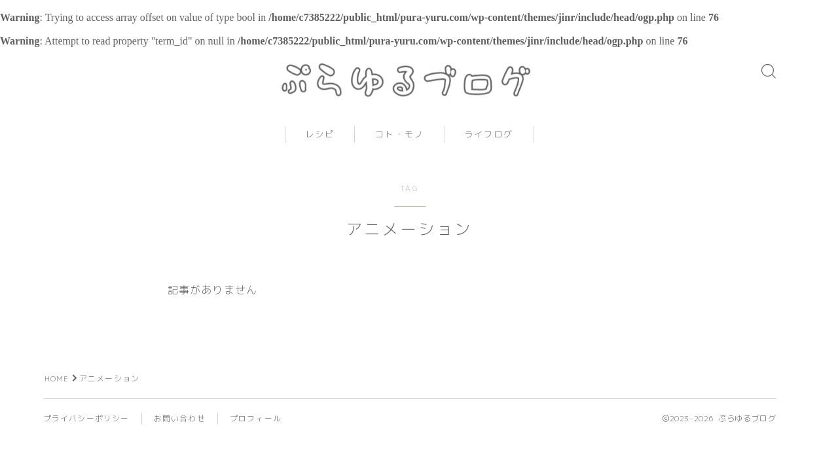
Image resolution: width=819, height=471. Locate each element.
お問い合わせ (180, 428)
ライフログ (489, 144)
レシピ (320, 144)
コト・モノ (400, 144)
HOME (57, 388)
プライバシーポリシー (86, 428)
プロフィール (256, 428)
